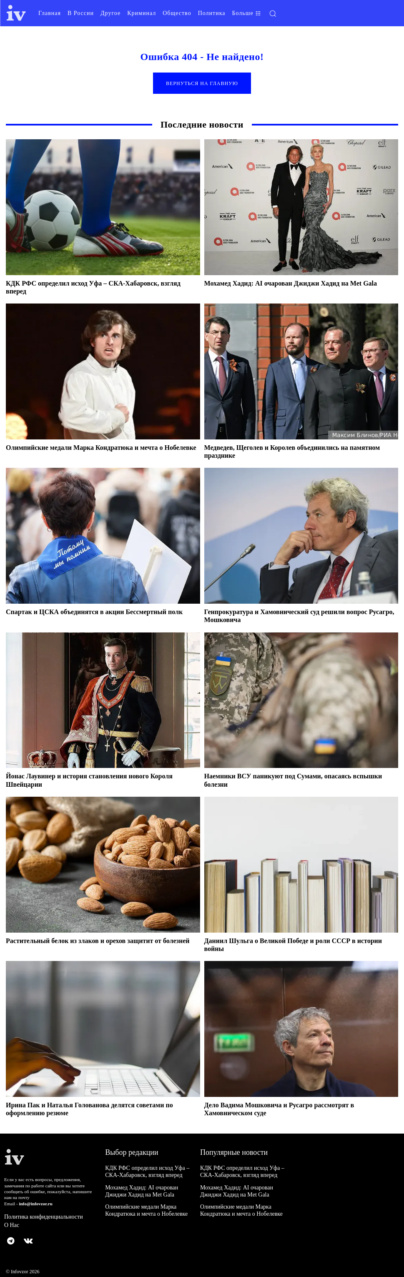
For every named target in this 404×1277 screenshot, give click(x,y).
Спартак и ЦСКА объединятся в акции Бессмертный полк (94, 612)
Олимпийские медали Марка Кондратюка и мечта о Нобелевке (101, 448)
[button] (321, 13)
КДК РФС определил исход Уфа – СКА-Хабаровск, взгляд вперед (148, 1172)
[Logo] (16, 13)
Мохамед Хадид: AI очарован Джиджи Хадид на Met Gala (290, 283)
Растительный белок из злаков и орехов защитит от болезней (98, 941)
